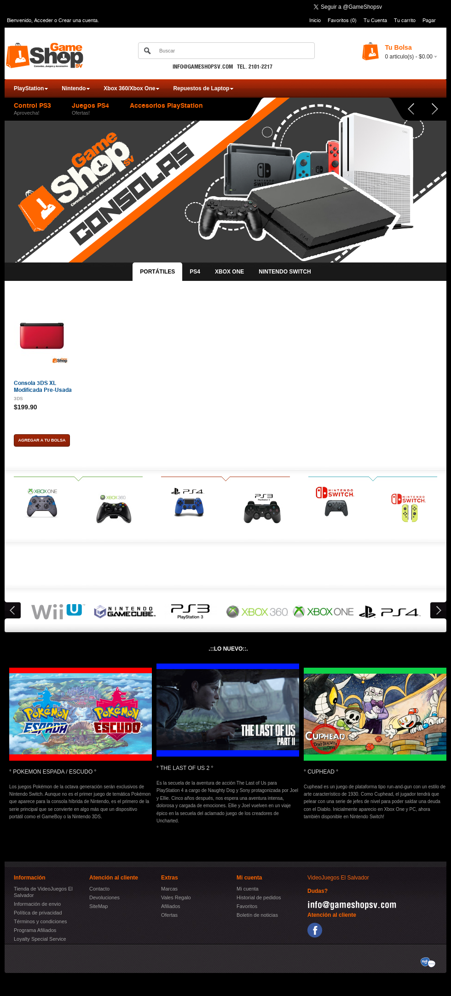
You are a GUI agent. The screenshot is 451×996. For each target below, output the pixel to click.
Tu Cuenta (375, 20)
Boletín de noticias (257, 915)
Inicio (315, 20)
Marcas (169, 888)
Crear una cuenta (78, 20)
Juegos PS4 (90, 106)
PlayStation (29, 88)
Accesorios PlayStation (166, 106)
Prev (405, 109)
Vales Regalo (176, 897)
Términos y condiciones (40, 921)
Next (434, 109)
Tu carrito (405, 20)
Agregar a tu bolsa (42, 440)
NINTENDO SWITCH (285, 271)
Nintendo (74, 88)
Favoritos (247, 906)
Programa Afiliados (35, 930)
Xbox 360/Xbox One (129, 88)
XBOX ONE (229, 271)
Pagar (429, 20)
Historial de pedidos (259, 897)
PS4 (195, 271)
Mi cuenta (248, 888)
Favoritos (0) (342, 20)
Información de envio (37, 904)
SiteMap (98, 906)
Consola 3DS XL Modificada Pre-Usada (43, 386)
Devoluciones (104, 897)
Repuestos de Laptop (201, 88)
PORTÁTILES (157, 271)
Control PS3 (32, 106)
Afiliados (170, 906)
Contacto (99, 888)
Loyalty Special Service (40, 939)
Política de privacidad (38, 912)
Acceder (43, 20)
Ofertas (169, 915)
